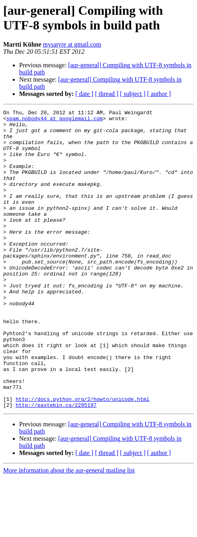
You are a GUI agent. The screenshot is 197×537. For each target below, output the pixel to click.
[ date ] (84, 93)
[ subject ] (133, 93)
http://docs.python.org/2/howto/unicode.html (82, 457)
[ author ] (159, 93)
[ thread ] (106, 93)
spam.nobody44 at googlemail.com (54, 120)
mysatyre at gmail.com (72, 44)
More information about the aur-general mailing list (69, 530)
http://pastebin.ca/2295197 (56, 464)
